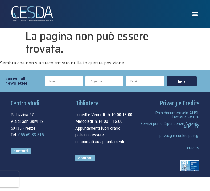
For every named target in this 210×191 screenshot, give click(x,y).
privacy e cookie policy (178, 135)
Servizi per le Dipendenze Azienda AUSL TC (169, 125)
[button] (195, 14)
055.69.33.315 (31, 134)
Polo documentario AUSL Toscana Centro (177, 115)
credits (193, 148)
